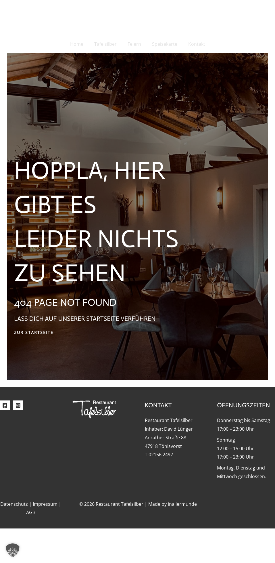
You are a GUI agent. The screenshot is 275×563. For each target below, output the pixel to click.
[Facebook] (5, 440)
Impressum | (47, 538)
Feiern (134, 44)
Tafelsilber (107, 44)
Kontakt (193, 44)
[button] (12, 550)
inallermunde (182, 538)
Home (80, 44)
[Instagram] (18, 440)
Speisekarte (163, 44)
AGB (30, 547)
